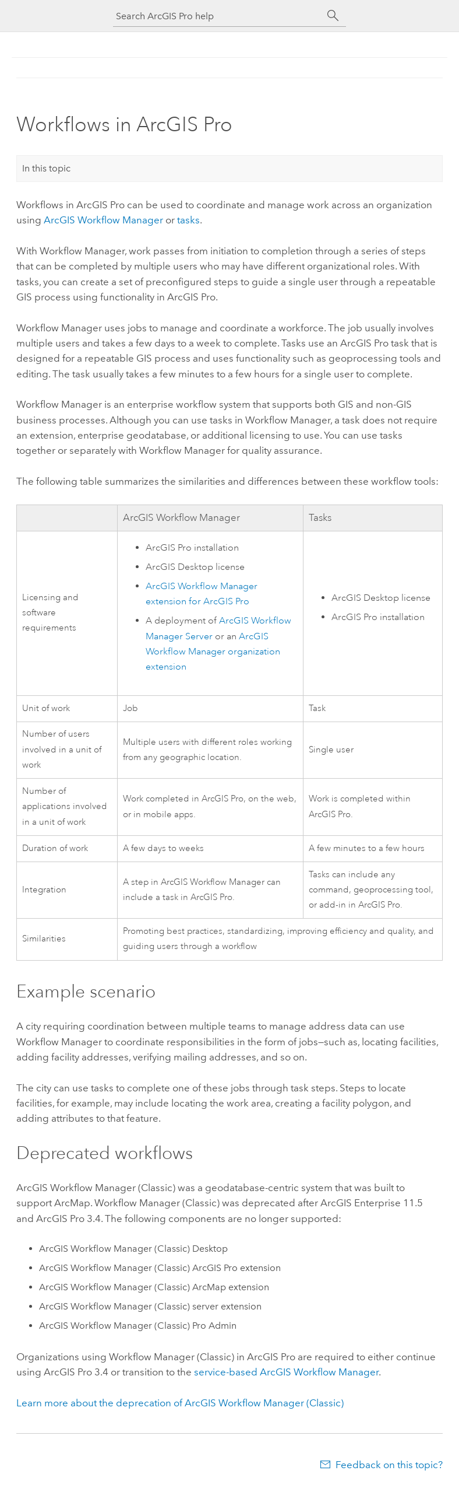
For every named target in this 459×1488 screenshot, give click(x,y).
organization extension (213, 652)
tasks (188, 220)
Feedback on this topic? (389, 1465)
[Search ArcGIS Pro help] (218, 16)
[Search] (333, 16)
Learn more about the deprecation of (180, 1403)
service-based (286, 1372)
